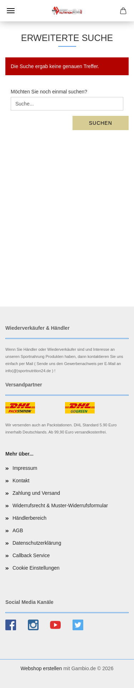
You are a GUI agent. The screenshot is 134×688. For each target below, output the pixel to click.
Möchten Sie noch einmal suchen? (49, 91)
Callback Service (31, 555)
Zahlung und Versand (36, 493)
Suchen (100, 123)
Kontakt (21, 480)
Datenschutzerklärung (37, 543)
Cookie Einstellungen (36, 568)
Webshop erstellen (41, 668)
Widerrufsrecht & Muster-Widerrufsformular (60, 505)
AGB (18, 530)
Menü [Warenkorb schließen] (11, 10)
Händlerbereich (29, 518)
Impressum (25, 468)
